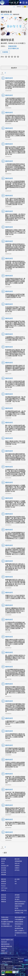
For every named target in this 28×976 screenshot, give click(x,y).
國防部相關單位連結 (20, 917)
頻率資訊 (17, 870)
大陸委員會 (4, 948)
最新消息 (3, 879)
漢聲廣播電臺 (2, 2)
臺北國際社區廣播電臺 (7, 921)
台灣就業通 (4, 953)
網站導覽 (21, 961)
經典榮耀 (3, 859)
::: (14, 6)
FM (15, 881)
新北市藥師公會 (13, 48)
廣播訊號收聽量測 (19, 903)
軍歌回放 (3, 899)
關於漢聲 (17, 859)
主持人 (3, 863)
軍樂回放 (3, 901)
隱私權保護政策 (7, 958)
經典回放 (14, 2)
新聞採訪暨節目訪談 (20, 901)
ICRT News (4, 888)
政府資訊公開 (4, 865)
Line (20, 2)
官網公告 (3, 890)
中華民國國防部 (19, 919)
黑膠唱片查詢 (18, 906)
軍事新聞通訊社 (19, 924)
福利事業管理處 (19, 928)
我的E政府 (4, 942)
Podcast (3, 885)
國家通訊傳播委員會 (6, 946)
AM (16, 883)
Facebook (17, 2)
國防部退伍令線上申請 (21, 910)
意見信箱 (3, 868)
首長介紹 (17, 863)
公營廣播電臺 (4, 919)
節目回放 (3, 897)
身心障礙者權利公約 (6, 926)
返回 (5, 852)
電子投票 (3, 872)
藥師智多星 (16, 14)
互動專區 (5, 52)
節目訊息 (3, 883)
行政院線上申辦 (19, 912)
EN (10, 2)
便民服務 (17, 895)
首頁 (2, 14)
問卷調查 (3, 874)
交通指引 (17, 868)
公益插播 (17, 897)
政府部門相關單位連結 (7, 939)
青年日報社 (18, 926)
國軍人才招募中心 (19, 930)
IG (23, 2)
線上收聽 (12, 2)
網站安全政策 (21, 958)
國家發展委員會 (5, 944)
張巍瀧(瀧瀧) (12, 46)
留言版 (16, 908)
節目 (11, 14)
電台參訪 (17, 899)
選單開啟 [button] (26, 2)
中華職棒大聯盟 (5, 924)
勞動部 (3, 950)
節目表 (3, 861)
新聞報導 (3, 881)
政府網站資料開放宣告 (7, 961)
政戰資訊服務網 (19, 921)
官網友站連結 (4, 917)
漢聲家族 (17, 865)
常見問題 (3, 870)
